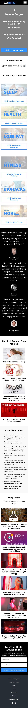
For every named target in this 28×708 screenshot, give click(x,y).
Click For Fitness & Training (14, 175)
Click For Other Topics (14, 222)
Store (14, 685)
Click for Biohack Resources (14, 199)
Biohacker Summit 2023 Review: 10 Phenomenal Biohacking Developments (14, 526)
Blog (14, 689)
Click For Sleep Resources (14, 101)
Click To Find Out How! (14, 50)
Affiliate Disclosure (14, 699)
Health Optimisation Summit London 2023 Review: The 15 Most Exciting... (14, 549)
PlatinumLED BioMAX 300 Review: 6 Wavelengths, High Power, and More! (14, 615)
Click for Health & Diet (14, 123)
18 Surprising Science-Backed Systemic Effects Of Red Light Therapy (14, 572)
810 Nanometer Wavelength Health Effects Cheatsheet (14, 593)
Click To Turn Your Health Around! (14, 670)
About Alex (14, 692)
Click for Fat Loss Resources (14, 146)
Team (14, 696)
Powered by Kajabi (14, 682)
